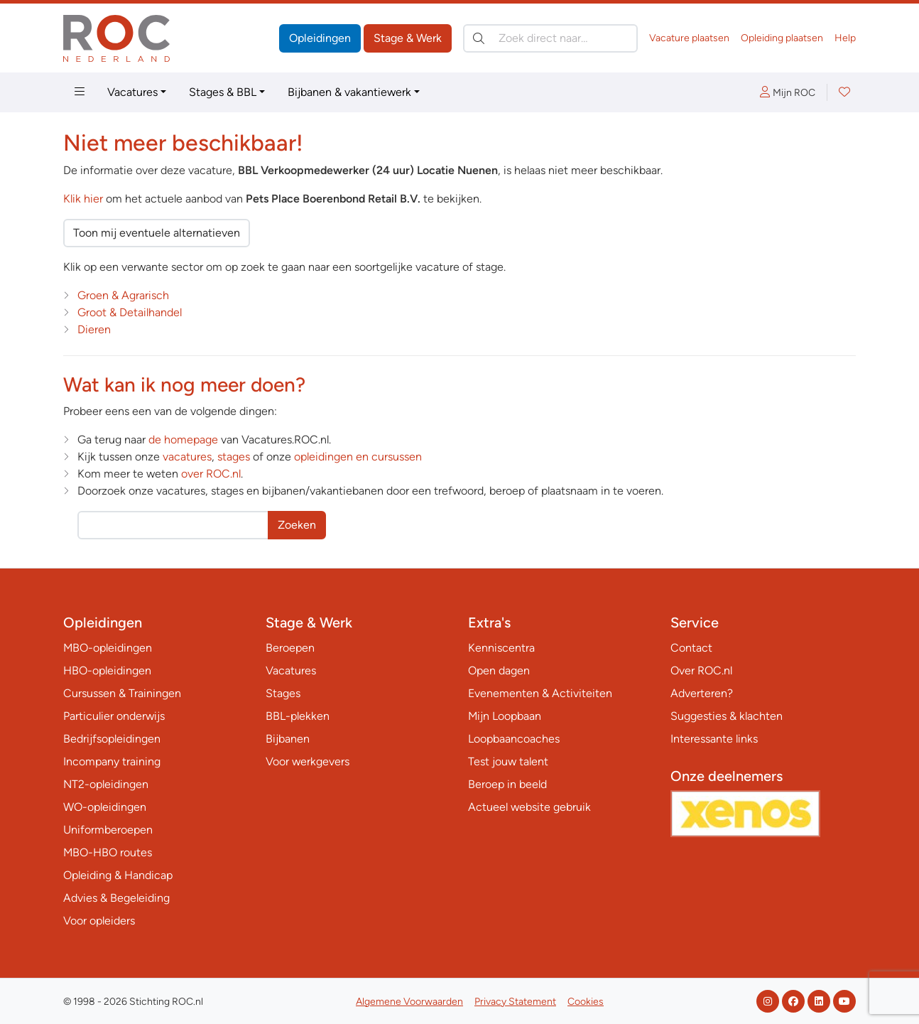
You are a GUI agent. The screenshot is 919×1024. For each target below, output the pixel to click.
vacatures (187, 456)
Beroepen (290, 647)
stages (233, 456)
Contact (691, 647)
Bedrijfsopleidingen (112, 738)
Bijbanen (288, 738)
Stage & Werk (408, 38)
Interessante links (714, 738)
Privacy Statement (515, 1002)
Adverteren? (701, 693)
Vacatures (132, 92)
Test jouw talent (508, 761)
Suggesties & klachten (726, 716)
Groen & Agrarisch (123, 295)
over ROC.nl (211, 473)
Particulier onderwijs (114, 716)
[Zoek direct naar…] (550, 38)
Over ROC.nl (701, 670)
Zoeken (297, 525)
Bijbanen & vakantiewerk (349, 92)
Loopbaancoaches (514, 738)
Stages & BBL (222, 92)
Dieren (94, 329)
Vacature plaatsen (689, 38)
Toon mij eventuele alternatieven (156, 232)
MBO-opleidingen (107, 647)
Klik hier (83, 198)
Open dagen (499, 670)
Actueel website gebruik (529, 807)
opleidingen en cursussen (358, 456)
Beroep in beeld (507, 784)
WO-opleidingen (104, 807)
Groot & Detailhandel (129, 312)
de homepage (183, 439)
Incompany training (112, 761)
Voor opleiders (99, 920)
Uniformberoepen (108, 829)
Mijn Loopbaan (504, 716)
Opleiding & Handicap (118, 875)
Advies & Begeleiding (116, 898)
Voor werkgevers (307, 761)
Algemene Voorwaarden (409, 1002)
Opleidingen (320, 38)
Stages (283, 693)
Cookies (585, 1002)
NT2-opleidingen (105, 784)
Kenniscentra (501, 647)
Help (845, 38)
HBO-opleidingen (107, 670)
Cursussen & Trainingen (122, 693)
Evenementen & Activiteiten (540, 693)
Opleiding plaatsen (782, 38)
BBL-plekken (298, 716)
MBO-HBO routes (107, 852)
